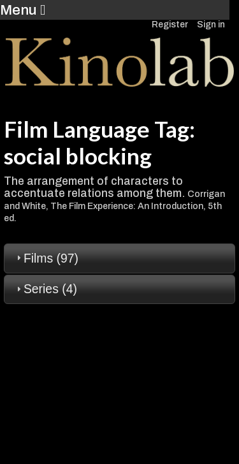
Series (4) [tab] (45, 289)
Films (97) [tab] (45, 258)
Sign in (211, 24)
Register (170, 24)
